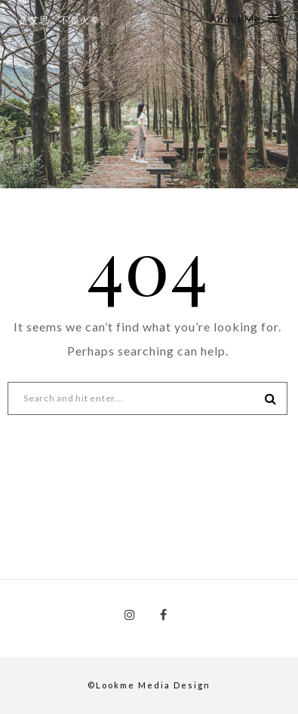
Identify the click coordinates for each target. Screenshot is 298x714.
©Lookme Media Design (149, 685)
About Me (244, 19)
